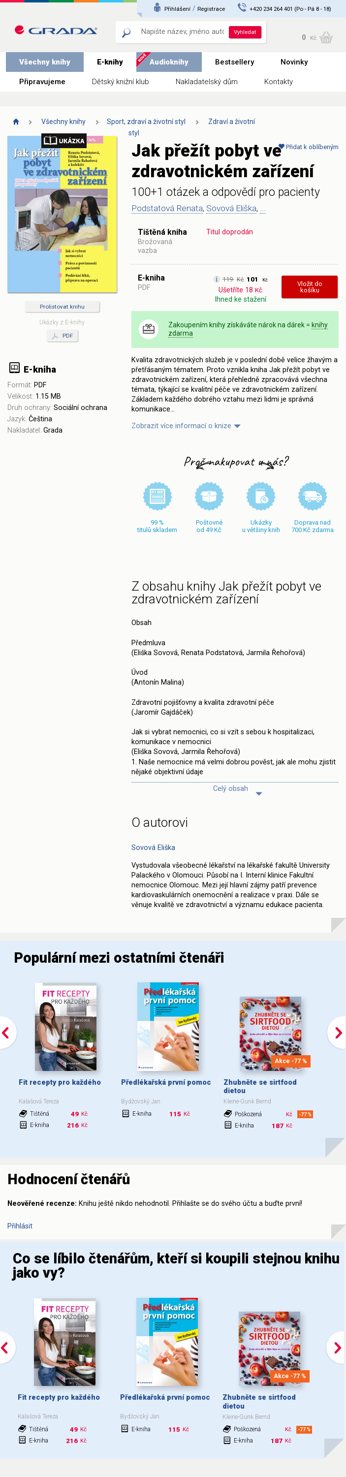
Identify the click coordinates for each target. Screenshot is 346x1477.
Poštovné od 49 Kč (209, 526)
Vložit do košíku (309, 287)
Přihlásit (19, 1226)
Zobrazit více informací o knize (181, 426)
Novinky (294, 62)
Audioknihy (169, 62)
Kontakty (278, 81)
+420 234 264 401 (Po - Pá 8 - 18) (290, 8)
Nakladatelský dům (207, 81)
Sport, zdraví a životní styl (146, 122)
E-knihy (110, 62)
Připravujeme (42, 81)
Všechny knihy (44, 62)
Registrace (211, 8)
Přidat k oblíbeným (308, 147)
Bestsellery (234, 62)
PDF (62, 336)
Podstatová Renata (167, 208)
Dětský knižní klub (120, 81)
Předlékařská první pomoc (166, 1082)
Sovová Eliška (231, 208)
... (263, 208)
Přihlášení (177, 8)
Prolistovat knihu (62, 306)
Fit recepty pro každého (60, 1082)
